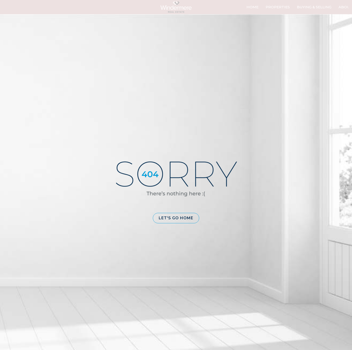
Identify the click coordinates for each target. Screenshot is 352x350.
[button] (176, 218)
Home (252, 7)
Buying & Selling (314, 7)
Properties (278, 7)
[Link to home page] (175, 7)
